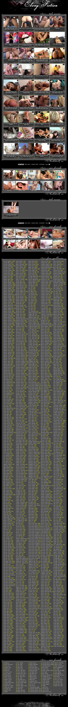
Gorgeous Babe (32, 397)
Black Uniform (19, 273)
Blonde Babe (19, 282)
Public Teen (44, 594)
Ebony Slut (31, 262)
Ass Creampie (7, 453)
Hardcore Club (32, 450)
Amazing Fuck (7, 368)
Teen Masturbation (58, 488)
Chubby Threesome (20, 464)
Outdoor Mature (45, 499)
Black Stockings (20, 264)
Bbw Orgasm (6, 497)
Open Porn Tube (59, 685)
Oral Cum (43, 479)
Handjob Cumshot (33, 443)
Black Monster (7, 635)
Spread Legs (56, 399)
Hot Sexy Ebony (34, 667)
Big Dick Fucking (8, 584)
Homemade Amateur (33, 462)
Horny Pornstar (32, 497)
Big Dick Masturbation (9, 585)
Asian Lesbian (7, 431)
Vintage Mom (56, 568)
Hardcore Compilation (34, 452)
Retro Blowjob (44, 650)
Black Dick (6, 623)
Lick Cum (43, 306)
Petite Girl (44, 522)
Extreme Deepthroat (33, 276)
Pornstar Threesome (46, 555)
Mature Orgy (44, 367)
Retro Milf (56, 265)
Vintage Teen (56, 573)
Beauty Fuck (7, 520)
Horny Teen (31, 500)
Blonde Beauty (19, 284)
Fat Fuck (31, 297)
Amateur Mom (7, 328)
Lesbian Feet (32, 646)
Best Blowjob (7, 532)
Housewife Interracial (34, 505)
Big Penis (6, 590)
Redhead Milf (44, 640)
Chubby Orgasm (19, 459)
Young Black (56, 626)
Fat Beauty (31, 291)
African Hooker (7, 268)
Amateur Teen (7, 356)
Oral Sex (43, 484)
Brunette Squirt (20, 382)
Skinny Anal (56, 332)
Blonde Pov (19, 308)
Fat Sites (32, 685)
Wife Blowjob (56, 600)
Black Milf (6, 632)
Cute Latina (19, 550)
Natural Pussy (44, 464)
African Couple (7, 264)
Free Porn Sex (58, 682)
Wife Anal (55, 599)
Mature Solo (44, 371)
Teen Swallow (56, 514)
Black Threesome (20, 270)
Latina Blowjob (32, 597)
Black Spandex (19, 261)
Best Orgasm (7, 538)
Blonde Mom (19, 303)
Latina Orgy (32, 614)
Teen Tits (55, 518)
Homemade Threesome (33, 478)
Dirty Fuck (19, 578)
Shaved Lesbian (57, 314)
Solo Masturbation (58, 381)
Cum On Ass (19, 526)
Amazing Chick (7, 367)
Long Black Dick (45, 315)
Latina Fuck (32, 602)
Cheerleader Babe (20, 440)
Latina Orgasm (32, 612)
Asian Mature (7, 434)
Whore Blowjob (57, 591)
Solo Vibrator (57, 390)
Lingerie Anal (44, 309)
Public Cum (44, 585)
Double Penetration (21, 597)
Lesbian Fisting (33, 650)
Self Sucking (56, 288)
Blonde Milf (19, 302)
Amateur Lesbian (8, 324)
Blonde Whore (19, 317)
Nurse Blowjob (44, 468)
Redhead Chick (44, 632)
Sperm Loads (56, 397)
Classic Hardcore (20, 467)
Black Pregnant (7, 644)
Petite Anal (44, 515)
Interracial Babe (33, 525)
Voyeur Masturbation (58, 576)
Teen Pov (55, 497)
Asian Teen (6, 450)
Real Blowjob (44, 615)
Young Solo (56, 643)
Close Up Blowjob (20, 473)
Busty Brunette (20, 405)
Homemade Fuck (32, 470)
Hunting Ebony (33, 670)
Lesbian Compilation (34, 640)
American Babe (7, 373)
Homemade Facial (33, 467)
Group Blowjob (32, 409)
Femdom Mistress (33, 315)
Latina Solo (32, 620)
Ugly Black (56, 549)
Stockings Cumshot (58, 405)
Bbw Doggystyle (7, 484)
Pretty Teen (44, 582)
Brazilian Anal (20, 335)
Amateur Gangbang (8, 315)
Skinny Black (56, 335)
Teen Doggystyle (57, 468)
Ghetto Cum (31, 375)
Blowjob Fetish (20, 320)
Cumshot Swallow (20, 540)
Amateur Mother (7, 329)
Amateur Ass (7, 278)
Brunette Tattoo (20, 384)
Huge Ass (31, 506)
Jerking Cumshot (33, 570)
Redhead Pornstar (45, 641)
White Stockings (57, 590)
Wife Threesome (57, 602)
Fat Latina (31, 299)
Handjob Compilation (34, 441)
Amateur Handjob (8, 318)
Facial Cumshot (32, 281)
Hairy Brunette (32, 425)
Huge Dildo (31, 512)
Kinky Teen (31, 587)
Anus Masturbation (8, 408)
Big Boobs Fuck (7, 562)
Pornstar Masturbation (47, 546)
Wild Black (56, 606)
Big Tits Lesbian (8, 597)
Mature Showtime (59, 663)
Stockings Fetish (57, 406)
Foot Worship (32, 349)
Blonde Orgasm (19, 305)
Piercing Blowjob (45, 528)
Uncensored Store (46, 238)
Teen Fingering (57, 475)
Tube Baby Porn (21, 679)
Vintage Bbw (56, 558)
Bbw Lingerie (7, 493)
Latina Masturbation (34, 608)
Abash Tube (46, 249)
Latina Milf (32, 609)
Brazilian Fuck (20, 338)
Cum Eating (19, 522)
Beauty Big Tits (8, 517)
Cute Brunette (19, 547)
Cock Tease (19, 487)
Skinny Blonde (57, 337)
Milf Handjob (44, 397)
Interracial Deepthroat (35, 535)
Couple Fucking (20, 505)
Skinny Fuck (56, 341)
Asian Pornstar (7, 440)
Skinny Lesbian (57, 344)
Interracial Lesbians (34, 546)
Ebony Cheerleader (20, 614)
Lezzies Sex (46, 688)
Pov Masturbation (45, 562)
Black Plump (7, 640)
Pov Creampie (44, 559)
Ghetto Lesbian (32, 376)
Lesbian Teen (44, 297)
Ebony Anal (19, 603)
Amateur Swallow (8, 352)
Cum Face (18, 523)
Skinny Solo (56, 352)
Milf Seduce (44, 411)
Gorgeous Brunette (33, 400)
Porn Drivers (9, 238)
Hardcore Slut (32, 459)
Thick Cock (56, 525)
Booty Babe (19, 329)
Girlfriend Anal (33, 382)
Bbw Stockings (7, 508)
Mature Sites (58, 664)
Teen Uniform (56, 522)
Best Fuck (6, 535)
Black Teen (19, 268)
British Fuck (19, 344)
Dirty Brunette (20, 575)
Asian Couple (7, 421)
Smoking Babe (56, 368)
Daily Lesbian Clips (35, 682)
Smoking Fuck (56, 375)
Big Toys (6, 600)
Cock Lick (18, 484)
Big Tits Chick (7, 594)
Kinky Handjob (32, 582)
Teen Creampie (57, 459)
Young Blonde (56, 628)
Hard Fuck (31, 446)
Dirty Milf (19, 581)
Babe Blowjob (7, 467)
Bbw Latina (6, 490)
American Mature (8, 375)
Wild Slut (55, 614)
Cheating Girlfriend (21, 431)
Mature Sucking (45, 375)
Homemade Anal (32, 464)
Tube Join (34, 179)
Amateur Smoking (8, 343)
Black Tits (19, 271)
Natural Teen (44, 465)
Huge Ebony (31, 514)
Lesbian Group (44, 261)
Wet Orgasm (56, 581)
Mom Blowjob (44, 428)
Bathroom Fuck (7, 476)
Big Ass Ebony (7, 550)
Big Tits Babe (7, 593)
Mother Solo (44, 458)
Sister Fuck (56, 328)
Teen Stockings (57, 509)
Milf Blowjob (44, 385)
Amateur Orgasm (7, 332)
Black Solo (6, 650)
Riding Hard (56, 278)
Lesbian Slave (44, 284)
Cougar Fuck (19, 497)
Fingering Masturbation (35, 324)
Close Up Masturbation (22, 478)
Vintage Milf (56, 567)
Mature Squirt (44, 373)
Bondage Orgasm (20, 324)
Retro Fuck (56, 262)
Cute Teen (18, 555)
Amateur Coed (7, 293)
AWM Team (28, 703)
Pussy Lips (44, 605)
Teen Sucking (56, 512)
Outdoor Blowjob (45, 491)
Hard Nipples (32, 447)
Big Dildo (6, 587)
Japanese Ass (32, 559)
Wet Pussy (55, 584)
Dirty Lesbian (19, 579)
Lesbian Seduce (45, 282)
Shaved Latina (57, 312)
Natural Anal (44, 459)
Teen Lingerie (57, 487)
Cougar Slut (19, 500)
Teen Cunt (55, 462)
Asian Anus (6, 412)
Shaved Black (56, 305)
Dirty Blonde (19, 573)
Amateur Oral (7, 331)
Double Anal (19, 591)
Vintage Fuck (56, 561)
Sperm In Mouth (57, 393)
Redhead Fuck (44, 635)
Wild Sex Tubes (22, 249)
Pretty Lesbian (45, 579)
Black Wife (19, 278)
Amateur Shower (7, 341)
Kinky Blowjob (32, 581)
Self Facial (56, 287)
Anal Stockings (7, 399)
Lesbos (44, 685)
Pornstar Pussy (45, 550)
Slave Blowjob (57, 356)
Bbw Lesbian (7, 491)
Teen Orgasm (56, 490)
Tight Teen (56, 543)
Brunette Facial (20, 364)
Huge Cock (31, 509)
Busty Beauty (19, 402)
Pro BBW (57, 669)
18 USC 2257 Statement (38, 703)
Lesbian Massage (45, 265)
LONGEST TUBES (34, 164)
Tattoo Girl (56, 438)
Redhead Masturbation (46, 638)
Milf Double (44, 391)
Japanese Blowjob (33, 562)
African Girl (7, 267)
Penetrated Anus (45, 509)
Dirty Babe (19, 572)
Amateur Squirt (7, 346)
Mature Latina (44, 358)
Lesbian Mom (44, 270)
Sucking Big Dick (57, 421)
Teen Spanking (57, 506)
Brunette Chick (20, 358)
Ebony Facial (19, 622)
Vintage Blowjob (57, 559)
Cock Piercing (19, 485)
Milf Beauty (44, 382)
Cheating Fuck (19, 429)
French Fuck (32, 356)
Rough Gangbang (57, 281)
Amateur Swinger (8, 353)
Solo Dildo (56, 378)
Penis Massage (44, 511)
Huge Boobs (31, 508)
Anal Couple (7, 384)
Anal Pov (6, 397)
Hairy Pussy (32, 438)
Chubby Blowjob (20, 450)
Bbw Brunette (7, 481)
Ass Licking (7, 459)
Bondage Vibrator (20, 326)
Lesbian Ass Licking (34, 634)
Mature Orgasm (44, 365)
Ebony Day (20, 688)
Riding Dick (56, 274)
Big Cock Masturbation (9, 575)
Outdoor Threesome (45, 500)
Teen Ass (55, 444)
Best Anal (6, 529)
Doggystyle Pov (20, 590)
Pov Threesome (44, 570)
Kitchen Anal (32, 591)
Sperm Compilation (58, 391)
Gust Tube (20, 666)
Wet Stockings (57, 585)
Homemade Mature (33, 473)
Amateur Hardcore (8, 320)
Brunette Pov (19, 376)
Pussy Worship (44, 612)
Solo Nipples (56, 382)
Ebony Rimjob (32, 261)
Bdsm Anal (6, 512)
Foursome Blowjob (33, 350)
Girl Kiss (31, 381)
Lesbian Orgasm (45, 273)
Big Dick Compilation (9, 581)
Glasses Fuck (32, 394)
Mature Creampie (45, 343)
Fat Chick (31, 296)
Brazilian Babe (20, 337)
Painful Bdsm (44, 502)
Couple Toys (19, 511)
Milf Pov (43, 408)
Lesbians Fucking (45, 305)
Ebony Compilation (20, 617)
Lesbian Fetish (32, 647)
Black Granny (7, 626)
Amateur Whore (7, 361)
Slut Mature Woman (59, 670)
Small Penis (56, 365)
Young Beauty (56, 625)
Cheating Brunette (20, 428)
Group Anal (31, 408)
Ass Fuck (6, 458)
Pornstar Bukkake (45, 538)
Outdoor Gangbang (45, 494)
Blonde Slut (19, 311)
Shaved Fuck (56, 311)
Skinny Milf (56, 347)
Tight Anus (56, 535)
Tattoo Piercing (57, 441)
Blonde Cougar (19, 290)
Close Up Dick (19, 475)
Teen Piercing (57, 496)
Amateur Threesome (8, 358)
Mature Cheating (45, 340)
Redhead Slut (44, 643)
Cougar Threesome (20, 502)
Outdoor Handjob (45, 496)
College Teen (19, 494)
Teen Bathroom (57, 447)
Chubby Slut (19, 461)
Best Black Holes (22, 682)
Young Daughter (57, 637)
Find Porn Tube (59, 684)
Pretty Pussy (44, 581)
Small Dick (56, 364)
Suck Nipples (56, 415)
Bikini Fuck (7, 605)
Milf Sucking (44, 418)
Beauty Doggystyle (8, 518)
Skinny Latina (57, 343)
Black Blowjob (7, 615)
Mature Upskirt (45, 379)
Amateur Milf (7, 326)
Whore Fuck (56, 593)
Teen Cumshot (56, 461)
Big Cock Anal (7, 565)
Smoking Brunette (57, 373)
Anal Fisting (7, 390)
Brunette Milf (19, 370)
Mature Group (44, 352)
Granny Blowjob (32, 405)
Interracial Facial (33, 538)
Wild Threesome (57, 617)
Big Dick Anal (7, 578)
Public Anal (44, 584)
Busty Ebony (19, 409)
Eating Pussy (19, 599)
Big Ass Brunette (8, 547)
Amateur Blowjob (8, 284)
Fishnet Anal (32, 340)
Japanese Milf (32, 567)
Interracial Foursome (34, 540)
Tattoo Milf (56, 440)
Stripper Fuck (57, 411)
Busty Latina (19, 412)
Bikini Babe (7, 603)
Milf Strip (44, 417)
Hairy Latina (32, 431)
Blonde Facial (19, 293)
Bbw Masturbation (8, 494)
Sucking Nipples (57, 429)
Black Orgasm (7, 637)
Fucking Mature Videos (48, 663)
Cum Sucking (19, 534)
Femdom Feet (32, 314)
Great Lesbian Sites (48, 670)
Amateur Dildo (7, 306)
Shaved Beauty (57, 303)
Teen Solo (55, 505)
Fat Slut (31, 308)
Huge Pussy (31, 518)
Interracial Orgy (33, 552)
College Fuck (19, 490)
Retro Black (44, 647)
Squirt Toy (56, 403)
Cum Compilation (20, 520)
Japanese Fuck (32, 564)
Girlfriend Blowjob (33, 384)
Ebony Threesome (33, 268)
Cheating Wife (19, 438)
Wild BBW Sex (58, 673)
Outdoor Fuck (44, 493)
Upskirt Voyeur (57, 552)
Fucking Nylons (46, 666)
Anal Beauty (7, 379)
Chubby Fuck (19, 452)
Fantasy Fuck (32, 284)
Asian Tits (6, 452)
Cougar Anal (19, 496)
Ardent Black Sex (22, 681)
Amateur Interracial (9, 321)
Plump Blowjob (44, 531)
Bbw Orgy (6, 499)
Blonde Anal (19, 281)
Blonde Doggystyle (20, 291)
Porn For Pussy (59, 679)
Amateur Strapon (8, 347)
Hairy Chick (32, 426)
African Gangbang (8, 265)
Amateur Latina (7, 323)
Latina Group (32, 603)
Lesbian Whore (44, 303)
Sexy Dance (56, 296)
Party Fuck (44, 506)
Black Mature (7, 631)
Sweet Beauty (56, 435)
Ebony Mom (18, 644)
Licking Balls (44, 308)
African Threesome (8, 274)
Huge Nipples (32, 517)
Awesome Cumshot (8, 464)
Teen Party (56, 494)
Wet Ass (55, 578)
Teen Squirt (56, 508)
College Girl (19, 491)
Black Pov (6, 643)
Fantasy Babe (32, 282)
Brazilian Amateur (20, 334)
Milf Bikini (44, 384)
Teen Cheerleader (57, 455)
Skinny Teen (56, 353)
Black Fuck (6, 625)
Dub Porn (9, 190)
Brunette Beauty (20, 350)
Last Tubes (34, 190)
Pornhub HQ (46, 190)
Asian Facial (7, 423)
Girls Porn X (58, 678)
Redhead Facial (45, 634)
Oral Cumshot (44, 481)
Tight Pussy (56, 541)
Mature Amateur (45, 326)
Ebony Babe (19, 605)
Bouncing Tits (19, 332)
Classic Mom (19, 468)
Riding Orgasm (57, 279)
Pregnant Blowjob (45, 572)
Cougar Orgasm (19, 499)
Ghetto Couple (32, 373)
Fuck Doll (31, 358)
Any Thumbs (20, 663)
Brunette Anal (19, 347)
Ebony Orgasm (19, 646)
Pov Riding (44, 567)
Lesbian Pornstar (45, 278)
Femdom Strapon (32, 317)
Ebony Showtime (34, 664)
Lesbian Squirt (45, 290)
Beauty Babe (7, 515)
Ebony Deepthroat (20, 620)
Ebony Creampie (20, 618)
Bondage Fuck (19, 323)
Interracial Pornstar (34, 555)
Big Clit (6, 564)
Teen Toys (55, 520)
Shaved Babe (56, 300)
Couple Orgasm (19, 508)
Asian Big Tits (7, 417)
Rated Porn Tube (22, 673)
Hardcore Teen (32, 461)
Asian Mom (6, 437)
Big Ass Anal (7, 540)
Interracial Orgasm (33, 550)
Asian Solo (6, 447)
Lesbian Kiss (44, 262)
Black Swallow (19, 265)
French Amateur (32, 353)
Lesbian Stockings (45, 291)
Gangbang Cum (32, 361)
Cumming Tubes (33, 681)
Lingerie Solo (44, 311)
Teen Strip (56, 511)
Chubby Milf (19, 458)
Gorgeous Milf (32, 403)
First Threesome (33, 335)
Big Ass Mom (7, 556)
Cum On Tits (19, 532)
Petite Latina (44, 523)
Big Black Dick (7, 561)
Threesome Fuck (57, 529)
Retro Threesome (57, 268)
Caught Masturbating (21, 425)
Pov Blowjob (44, 556)
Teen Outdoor (56, 493)
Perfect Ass (44, 512)
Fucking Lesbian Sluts (36, 688)
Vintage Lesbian (57, 562)
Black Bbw (6, 612)
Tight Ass (55, 537)
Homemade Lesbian (33, 471)
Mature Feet (44, 346)
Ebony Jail (19, 634)
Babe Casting (7, 468)
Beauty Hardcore (8, 522)
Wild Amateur (56, 603)
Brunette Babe (19, 349)
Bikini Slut (7, 606)
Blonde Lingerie (20, 300)
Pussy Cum (43, 596)
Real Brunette (44, 617)
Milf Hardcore (44, 399)
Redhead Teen (44, 644)
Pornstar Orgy (44, 549)
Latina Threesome (33, 625)
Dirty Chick (19, 576)
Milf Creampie (44, 387)
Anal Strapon (7, 400)
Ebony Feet (19, 623)
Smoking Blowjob (57, 371)
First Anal (31, 329)
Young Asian (56, 622)
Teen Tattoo (56, 515)
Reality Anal (44, 625)
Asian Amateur (7, 409)
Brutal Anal (19, 390)
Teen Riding (56, 500)
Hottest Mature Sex (47, 675)
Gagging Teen (32, 359)
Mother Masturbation (46, 453)
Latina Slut (32, 618)
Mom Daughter (44, 429)
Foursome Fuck (32, 352)
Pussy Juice (44, 602)
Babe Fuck (6, 471)
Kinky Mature (32, 585)
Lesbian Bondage (33, 638)
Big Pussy (6, 591)
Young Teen (56, 644)
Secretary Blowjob (58, 284)
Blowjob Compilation (21, 318)
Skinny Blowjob (57, 338)
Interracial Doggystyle (35, 537)
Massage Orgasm (45, 323)
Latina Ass (31, 596)
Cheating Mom (19, 435)
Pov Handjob (44, 561)
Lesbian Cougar (32, 641)
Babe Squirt (7, 475)
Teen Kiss (55, 485)
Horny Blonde (32, 482)
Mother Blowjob (45, 450)
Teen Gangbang (57, 479)
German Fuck (32, 367)
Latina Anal (32, 594)
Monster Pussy (44, 446)
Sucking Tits (56, 431)
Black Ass (6, 609)
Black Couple (7, 622)
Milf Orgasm (44, 403)
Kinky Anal (31, 579)
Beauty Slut (7, 528)
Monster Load (44, 444)
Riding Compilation (58, 271)
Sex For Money (57, 290)
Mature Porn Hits (47, 691)
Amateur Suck (7, 350)
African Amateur (8, 261)
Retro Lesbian (57, 264)
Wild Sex (55, 612)
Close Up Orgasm (20, 479)
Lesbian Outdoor (45, 276)
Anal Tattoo (7, 402)
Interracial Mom (33, 549)
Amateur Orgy (7, 334)
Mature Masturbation (46, 362)
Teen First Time (57, 476)
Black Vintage (19, 274)
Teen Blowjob (56, 452)
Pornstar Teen (44, 553)
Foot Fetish (32, 347)
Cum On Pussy (19, 531)
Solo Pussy (56, 385)
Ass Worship (7, 462)
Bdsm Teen (6, 514)
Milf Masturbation (45, 402)
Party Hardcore (45, 508)
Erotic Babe (32, 270)
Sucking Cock (56, 425)
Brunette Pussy (20, 378)
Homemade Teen (32, 476)
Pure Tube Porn (21, 672)
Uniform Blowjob (57, 550)
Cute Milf (18, 553)
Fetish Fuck (32, 320)
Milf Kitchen (44, 400)
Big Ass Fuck (7, 552)
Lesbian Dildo (32, 643)
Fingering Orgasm (33, 326)
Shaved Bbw (56, 302)
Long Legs (43, 318)
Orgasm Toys (44, 487)
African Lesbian (8, 270)
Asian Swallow (7, 449)
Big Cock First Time (9, 572)
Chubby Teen (19, 462)
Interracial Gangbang (34, 543)
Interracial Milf (33, 547)
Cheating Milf (19, 434)
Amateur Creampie (8, 299)
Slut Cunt (55, 361)
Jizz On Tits (32, 575)
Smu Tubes (20, 678)
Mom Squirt (44, 437)
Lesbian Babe (32, 635)
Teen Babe (55, 446)
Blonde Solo (19, 312)
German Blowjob (32, 365)
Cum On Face (19, 528)
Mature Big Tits (45, 334)
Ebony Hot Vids (21, 691)
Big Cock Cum (7, 570)
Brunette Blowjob (20, 355)
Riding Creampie (57, 273)
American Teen (7, 378)
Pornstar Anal (44, 534)
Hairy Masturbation (33, 434)
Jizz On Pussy (32, 573)
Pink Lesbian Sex (59, 666)
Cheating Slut (19, 437)
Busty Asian (19, 399)
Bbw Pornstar (7, 500)
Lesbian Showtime (47, 678)
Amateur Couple (7, 297)
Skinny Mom (56, 349)
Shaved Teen (56, 320)
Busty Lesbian (19, 414)
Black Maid (6, 629)
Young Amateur (57, 618)
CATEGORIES (41, 164)
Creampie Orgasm (20, 518)
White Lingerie (57, 588)
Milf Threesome (45, 421)
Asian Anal (6, 411)
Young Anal (56, 620)
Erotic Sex (31, 273)
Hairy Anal (31, 417)
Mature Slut (44, 370)
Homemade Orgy (32, 475)
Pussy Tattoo (44, 609)
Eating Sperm (19, 600)
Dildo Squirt (19, 568)
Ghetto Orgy (32, 378)
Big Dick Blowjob (8, 579)
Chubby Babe (19, 447)
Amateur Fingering (8, 312)
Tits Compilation (57, 544)
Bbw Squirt (6, 506)
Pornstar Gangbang (45, 544)
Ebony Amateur (19, 602)
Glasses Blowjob (33, 391)
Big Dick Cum (7, 582)
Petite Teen (44, 526)
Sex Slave (55, 293)
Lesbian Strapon (45, 293)
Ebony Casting (19, 612)
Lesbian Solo (44, 287)
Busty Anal (19, 397)
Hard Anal (31, 444)
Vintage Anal (56, 555)
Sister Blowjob (57, 326)
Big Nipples (7, 588)
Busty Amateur (19, 396)
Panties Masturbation (46, 503)
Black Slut (6, 649)
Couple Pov (19, 509)
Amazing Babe (7, 364)
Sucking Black (57, 423)
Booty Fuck (19, 331)
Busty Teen (19, 420)
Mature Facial (44, 344)
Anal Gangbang (7, 393)
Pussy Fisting (44, 597)
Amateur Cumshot (8, 302)
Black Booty (7, 617)
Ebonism (9, 179)
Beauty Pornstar (8, 525)
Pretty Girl (44, 578)
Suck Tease (56, 417)
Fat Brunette (32, 294)
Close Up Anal (19, 471)
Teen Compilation (57, 458)
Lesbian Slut (44, 285)
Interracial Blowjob (34, 528)
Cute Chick (19, 549)
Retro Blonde (44, 649)
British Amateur (20, 341)
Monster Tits (44, 447)
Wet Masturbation (57, 579)
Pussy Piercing (45, 606)
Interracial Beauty (33, 526)
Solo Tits (55, 387)
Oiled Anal (44, 471)
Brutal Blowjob (20, 391)
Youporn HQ (34, 249)
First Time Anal (33, 337)
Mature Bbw (44, 331)
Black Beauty (7, 614)
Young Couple (56, 634)
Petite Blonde (44, 518)
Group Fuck (31, 411)
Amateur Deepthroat (8, 305)
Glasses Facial (32, 393)
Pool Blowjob (44, 532)
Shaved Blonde (57, 306)
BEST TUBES (20, 164)
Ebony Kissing (19, 637)
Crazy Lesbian (19, 515)
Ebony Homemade (20, 632)
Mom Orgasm (44, 434)
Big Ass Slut (7, 558)
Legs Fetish (32, 628)
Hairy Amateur (32, 415)
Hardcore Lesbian (33, 453)
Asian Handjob (7, 428)
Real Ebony (44, 622)
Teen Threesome (57, 517)
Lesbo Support (46, 684)
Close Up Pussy (20, 481)
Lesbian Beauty (32, 637)
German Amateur (32, 362)
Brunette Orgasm (20, 373)
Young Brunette (57, 629)
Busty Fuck (19, 411)
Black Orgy (6, 638)
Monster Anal (44, 440)
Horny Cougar (32, 487)
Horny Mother (32, 496)
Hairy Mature (32, 435)
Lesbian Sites (46, 679)
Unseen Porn (59, 238)
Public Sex (44, 593)
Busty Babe (19, 400)
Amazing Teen (7, 371)
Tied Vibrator (57, 532)
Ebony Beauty (19, 608)
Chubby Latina (19, 453)
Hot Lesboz (45, 673)
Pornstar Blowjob (45, 537)
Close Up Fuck (19, 476)
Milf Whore (44, 425)
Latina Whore (32, 626)
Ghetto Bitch (32, 371)
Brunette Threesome (21, 387)
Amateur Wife (7, 362)
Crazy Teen (19, 517)
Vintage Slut (56, 572)
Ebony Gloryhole (20, 631)
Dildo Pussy (19, 567)
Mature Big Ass (45, 332)
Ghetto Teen (32, 379)
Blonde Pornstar (20, 306)
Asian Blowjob (7, 418)
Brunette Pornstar (20, 375)
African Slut (7, 271)
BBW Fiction (33, 675)
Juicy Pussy (32, 578)
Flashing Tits (32, 346)
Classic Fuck (19, 465)
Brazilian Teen (20, 340)
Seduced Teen (56, 285)
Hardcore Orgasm (33, 456)
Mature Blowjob (45, 337)
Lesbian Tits (44, 300)
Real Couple (44, 620)
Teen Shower (56, 502)
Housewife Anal (32, 503)
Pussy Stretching (45, 608)
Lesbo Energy (46, 681)
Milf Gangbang (44, 396)
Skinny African (57, 329)
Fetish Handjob (32, 321)
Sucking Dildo (57, 428)
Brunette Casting (20, 356)
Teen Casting (56, 453)
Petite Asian (44, 517)
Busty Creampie (20, 408)
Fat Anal (31, 287)
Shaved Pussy (56, 317)
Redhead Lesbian (45, 637)
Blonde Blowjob (20, 287)
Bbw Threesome (7, 511)
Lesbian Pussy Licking (47, 281)
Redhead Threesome (45, 646)
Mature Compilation (46, 341)
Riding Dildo (56, 276)
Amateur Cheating (8, 290)
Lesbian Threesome (45, 299)
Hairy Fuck (31, 429)
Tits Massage (56, 547)
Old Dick (43, 475)
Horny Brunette (32, 484)
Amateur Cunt (7, 303)
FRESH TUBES (27, 164)
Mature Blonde (44, 335)
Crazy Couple (19, 512)
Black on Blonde (20, 279)
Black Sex (6, 647)
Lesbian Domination (33, 644)
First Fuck (31, 332)
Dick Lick (18, 564)
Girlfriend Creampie (34, 385)
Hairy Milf (31, 437)
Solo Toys (55, 388)
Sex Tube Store (21, 676)
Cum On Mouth (19, 529)
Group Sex (31, 414)
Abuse (47, 703)
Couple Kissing (20, 506)
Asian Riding (7, 444)
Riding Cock (56, 270)
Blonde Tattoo (19, 314)
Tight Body (56, 538)
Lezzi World (46, 690)
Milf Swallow (44, 420)
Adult (59, 249)
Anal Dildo (6, 387)
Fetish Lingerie (33, 323)
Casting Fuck (19, 423)
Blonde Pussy (19, 309)
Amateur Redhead (8, 338)
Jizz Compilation (33, 572)
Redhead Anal (44, 628)
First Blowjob (32, 331)
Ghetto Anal (32, 370)
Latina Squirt (32, 622)
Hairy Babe (31, 420)
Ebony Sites (33, 666)
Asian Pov (6, 441)
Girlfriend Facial (33, 387)
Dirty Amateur (19, 570)
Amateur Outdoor (8, 335)
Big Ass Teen (7, 559)
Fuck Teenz (45, 667)
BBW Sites (32, 679)
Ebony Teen (31, 267)
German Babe (32, 364)
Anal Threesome (7, 403)
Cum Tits (18, 537)
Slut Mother (56, 362)
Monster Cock (44, 441)
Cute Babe (18, 544)
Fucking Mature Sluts (35, 691)
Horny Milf (31, 493)
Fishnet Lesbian (33, 341)
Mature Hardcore (45, 355)
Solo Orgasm (56, 384)
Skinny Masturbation (58, 346)
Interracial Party (33, 553)
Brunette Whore (20, 388)
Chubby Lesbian (20, 455)
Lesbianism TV (46, 676)
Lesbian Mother (45, 271)
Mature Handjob (45, 353)
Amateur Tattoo (7, 355)
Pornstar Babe (44, 535)
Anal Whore (6, 406)
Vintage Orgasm (57, 570)
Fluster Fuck (22, 190)
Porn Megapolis (59, 667)
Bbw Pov (5, 502)
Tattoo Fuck (56, 437)
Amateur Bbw (7, 281)
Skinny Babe (56, 334)
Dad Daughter (19, 556)
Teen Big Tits (57, 450)
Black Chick (7, 620)
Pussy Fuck (44, 600)
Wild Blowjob (56, 608)
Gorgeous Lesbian (33, 402)
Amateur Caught (7, 288)
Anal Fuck (6, 391)
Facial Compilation (33, 279)
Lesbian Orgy (44, 274)
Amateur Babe (7, 279)
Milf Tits (43, 423)
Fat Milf (31, 303)
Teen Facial (56, 471)
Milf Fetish (44, 393)
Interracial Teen (33, 556)
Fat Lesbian (32, 300)
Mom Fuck (43, 431)
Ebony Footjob (19, 625)
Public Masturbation (46, 591)
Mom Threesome (44, 438)
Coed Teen (18, 488)
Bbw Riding (6, 503)
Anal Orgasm (7, 394)
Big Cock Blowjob (8, 567)
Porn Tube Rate (21, 670)
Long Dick (43, 317)
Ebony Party (19, 649)
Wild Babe (55, 605)
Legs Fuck (31, 629)
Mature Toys (44, 378)
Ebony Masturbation (21, 640)
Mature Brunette (45, 338)
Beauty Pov (6, 526)
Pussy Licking (44, 603)
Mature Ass (44, 329)
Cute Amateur (19, 543)
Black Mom (6, 634)
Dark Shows (20, 687)
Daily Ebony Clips (22, 685)
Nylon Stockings (45, 470)
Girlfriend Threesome (34, 390)
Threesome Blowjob (58, 526)
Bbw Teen (6, 509)
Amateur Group (7, 317)
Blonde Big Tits (20, 285)
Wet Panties (56, 582)
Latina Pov (31, 617)
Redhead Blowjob (45, 631)
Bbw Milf (6, 496)
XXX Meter (57, 676)
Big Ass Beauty (7, 544)
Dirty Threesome (20, 585)
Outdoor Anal (44, 490)
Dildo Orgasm (19, 565)
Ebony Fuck (19, 626)
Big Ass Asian (7, 541)
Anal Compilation (8, 382)
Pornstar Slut (44, 552)
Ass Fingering (7, 455)
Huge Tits (31, 520)
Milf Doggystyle (45, 390)
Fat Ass (30, 288)
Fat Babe (31, 290)
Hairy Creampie (32, 428)
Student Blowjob (57, 412)
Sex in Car (56, 294)
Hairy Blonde (32, 423)
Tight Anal (56, 534)
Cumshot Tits (19, 541)
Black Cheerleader (8, 618)
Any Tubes (20, 664)
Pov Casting (44, 558)
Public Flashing (45, 588)
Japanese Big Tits (33, 561)
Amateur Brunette (8, 285)
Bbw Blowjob (7, 479)
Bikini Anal (7, 602)
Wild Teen (55, 615)
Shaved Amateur (57, 297)
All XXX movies (22, 179)
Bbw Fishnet (7, 485)
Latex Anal (31, 593)
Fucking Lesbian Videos (36, 690)
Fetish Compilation (33, 318)
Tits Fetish (56, 546)
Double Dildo (19, 594)
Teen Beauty (56, 449)
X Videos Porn (58, 681)
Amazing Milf (7, 370)
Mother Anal (44, 449)
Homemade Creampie (33, 465)
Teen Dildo (56, 467)
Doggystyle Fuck (20, 588)
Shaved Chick (56, 309)
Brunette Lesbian (20, 368)
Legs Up (30, 631)
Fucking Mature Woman (48, 664)
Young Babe (56, 623)
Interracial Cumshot (34, 534)
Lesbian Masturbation (46, 267)
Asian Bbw (6, 415)
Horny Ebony (32, 488)
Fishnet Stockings (33, 344)
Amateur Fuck (7, 314)
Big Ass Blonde (7, 546)
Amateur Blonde (7, 282)
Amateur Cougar (7, 296)
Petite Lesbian (45, 525)
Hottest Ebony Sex (34, 669)
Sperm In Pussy (57, 394)
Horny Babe (31, 479)
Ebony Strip (32, 265)
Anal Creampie (7, 385)
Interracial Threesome (34, 558)
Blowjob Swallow (20, 321)
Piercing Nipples (45, 529)
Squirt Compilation (58, 400)
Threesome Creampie (58, 528)
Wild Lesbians (57, 609)
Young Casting (57, 631)
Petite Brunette (45, 520)
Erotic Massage (32, 271)
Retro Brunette (57, 261)
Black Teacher (19, 267)
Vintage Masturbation (59, 564)
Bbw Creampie (7, 482)
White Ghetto (56, 587)
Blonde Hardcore (20, 297)
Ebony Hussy (33, 663)
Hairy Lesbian (32, 432)
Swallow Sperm (57, 434)
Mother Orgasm (44, 455)
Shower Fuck (56, 323)
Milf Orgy (43, 405)
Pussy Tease (44, 611)
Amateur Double (7, 309)
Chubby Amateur (20, 444)
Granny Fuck (32, 406)
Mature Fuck (44, 349)
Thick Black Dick (57, 523)
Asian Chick (7, 420)
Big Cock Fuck (7, 573)
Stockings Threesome (58, 409)
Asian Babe (6, 414)
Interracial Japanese (34, 544)
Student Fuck (56, 414)
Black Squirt (19, 262)
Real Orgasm (44, 623)
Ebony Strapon (32, 264)
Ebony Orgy (19, 647)
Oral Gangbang (44, 482)
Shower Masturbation (58, 324)
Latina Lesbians (33, 606)
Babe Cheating (7, 470)
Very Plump (58, 672)
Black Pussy (7, 646)
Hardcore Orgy (32, 458)
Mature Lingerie (45, 361)
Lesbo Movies (46, 682)
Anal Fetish (7, 388)
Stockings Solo (57, 408)
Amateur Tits (7, 359)
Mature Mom (44, 364)
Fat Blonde (31, 293)
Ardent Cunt (46, 179)
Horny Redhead (32, 499)
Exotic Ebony (32, 274)
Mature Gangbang (45, 350)
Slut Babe (55, 359)
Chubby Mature (19, 456)
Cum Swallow (19, 535)
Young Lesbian (57, 640)
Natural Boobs (44, 461)
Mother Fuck (44, 452)
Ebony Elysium (21, 690)
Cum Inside (19, 525)
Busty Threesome (20, 421)
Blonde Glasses (20, 296)
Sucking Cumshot (57, 426)
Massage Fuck (44, 320)
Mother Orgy (44, 456)
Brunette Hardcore (20, 367)
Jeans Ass (31, 568)
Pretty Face (44, 576)
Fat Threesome (32, 311)
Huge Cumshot (32, 511)
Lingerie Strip (45, 312)
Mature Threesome (45, 376)
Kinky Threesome (33, 588)
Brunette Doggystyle (21, 362)
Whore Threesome (57, 597)
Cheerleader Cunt (20, 441)
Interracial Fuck (33, 541)
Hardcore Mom (32, 455)
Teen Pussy (56, 499)
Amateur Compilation (9, 294)
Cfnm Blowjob (19, 426)
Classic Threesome (20, 470)
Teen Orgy (55, 491)
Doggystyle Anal (20, 587)
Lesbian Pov (44, 279)
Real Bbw (43, 614)
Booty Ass (18, 328)
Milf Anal (43, 381)
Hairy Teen (31, 440)
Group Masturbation (33, 412)
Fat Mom (30, 305)
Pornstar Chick (45, 540)
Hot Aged (45, 672)
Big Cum (5, 576)
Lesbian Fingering (33, 649)
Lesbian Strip (44, 294)
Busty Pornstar (20, 418)
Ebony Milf (19, 643)
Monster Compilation (46, 443)
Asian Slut (6, 446)
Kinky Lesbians (32, 584)
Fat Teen (31, 309)
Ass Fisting (7, 456)
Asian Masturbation (8, 432)
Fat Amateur (32, 285)
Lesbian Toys (44, 302)
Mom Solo (43, 435)
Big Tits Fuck (7, 596)
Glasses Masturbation (34, 396)
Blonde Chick (19, 288)
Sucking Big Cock (57, 420)
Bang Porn (59, 179)
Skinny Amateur (57, 331)
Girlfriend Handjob (33, 388)
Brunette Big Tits (20, 352)
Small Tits (56, 367)
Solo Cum (55, 376)
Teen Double (56, 470)
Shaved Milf (56, 315)
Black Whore (19, 276)
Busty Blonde (19, 403)
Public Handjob (45, 590)
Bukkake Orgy (19, 394)
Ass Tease (6, 461)
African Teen (7, 273)
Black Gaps (20, 684)
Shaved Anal (56, 299)
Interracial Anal (33, 523)
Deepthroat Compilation (22, 559)
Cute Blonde (19, 546)
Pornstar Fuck (44, 543)
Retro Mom (55, 267)
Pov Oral (43, 564)
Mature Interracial (46, 356)
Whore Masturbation (58, 594)
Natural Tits (44, 467)
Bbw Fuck (6, 487)
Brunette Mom (19, 371)
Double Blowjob (20, 593)
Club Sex (18, 482)
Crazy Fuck (19, 514)
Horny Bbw (31, 481)
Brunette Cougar (20, 359)
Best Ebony (6, 534)
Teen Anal (55, 443)
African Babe (7, 262)
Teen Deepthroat (57, 465)
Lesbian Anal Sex (33, 632)
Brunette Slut (19, 379)
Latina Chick (32, 599)
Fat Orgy (31, 306)
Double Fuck (19, 596)
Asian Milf (6, 435)
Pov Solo (43, 568)
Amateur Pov (7, 337)
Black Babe (6, 611)
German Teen (32, 368)
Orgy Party (44, 488)
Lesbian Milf (44, 268)
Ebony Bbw (18, 606)
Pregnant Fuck (44, 573)
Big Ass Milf (7, 555)
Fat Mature (31, 302)
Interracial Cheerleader (35, 529)
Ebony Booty (19, 611)
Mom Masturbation (45, 432)
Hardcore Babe (32, 449)
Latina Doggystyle (33, 600)
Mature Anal (44, 328)
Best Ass (6, 531)
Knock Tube (20, 669)
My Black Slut (33, 672)
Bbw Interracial (8, 488)
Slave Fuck (56, 358)
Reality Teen (44, 626)
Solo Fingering (57, 379)
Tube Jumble (34, 238)
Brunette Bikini (20, 353)
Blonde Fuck (19, 294)
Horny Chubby (32, 485)
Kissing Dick (32, 590)
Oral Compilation (45, 476)
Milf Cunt (43, 388)
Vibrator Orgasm (57, 553)
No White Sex (33, 673)
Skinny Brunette (57, 340)
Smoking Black (57, 370)
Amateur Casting (8, 287)
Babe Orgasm (7, 473)
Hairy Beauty (32, 421)
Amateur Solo (7, 344)
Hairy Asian (32, 418)
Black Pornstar (7, 641)
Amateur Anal (7, 276)
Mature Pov (44, 368)
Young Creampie (57, 635)
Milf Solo (43, 412)
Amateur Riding (7, 340)
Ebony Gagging (19, 628)
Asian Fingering (8, 425)
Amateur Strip (7, 349)
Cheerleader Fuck (20, 443)
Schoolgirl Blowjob (58, 282)
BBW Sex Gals (33, 676)
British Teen (19, 346)
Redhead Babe (44, 629)
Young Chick (56, 632)
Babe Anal (6, 465)
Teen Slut (55, 503)
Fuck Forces (59, 190)
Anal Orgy (6, 396)
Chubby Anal (19, 446)
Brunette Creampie (20, 361)
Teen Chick (56, 456)
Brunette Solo (19, 381)
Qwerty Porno (22, 238)
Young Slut (56, 641)
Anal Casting (7, 381)
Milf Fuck (43, 394)
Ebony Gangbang (20, 629)
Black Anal (6, 608)
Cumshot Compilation (21, 538)
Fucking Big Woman (34, 687)
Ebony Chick (19, 615)
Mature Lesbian (45, 359)
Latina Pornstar (33, 615)
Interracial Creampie (34, 532)
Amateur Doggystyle (8, 308)
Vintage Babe (56, 556)
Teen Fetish (56, 473)
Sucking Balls (57, 418)
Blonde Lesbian (20, 299)
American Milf (7, 376)
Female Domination (33, 312)
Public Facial (44, 587)
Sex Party (55, 291)
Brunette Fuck (19, 365)
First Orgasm (32, 334)
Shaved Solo (56, 318)
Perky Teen (44, 514)
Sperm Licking (57, 396)
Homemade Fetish (33, 468)
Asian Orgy (6, 438)
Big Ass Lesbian (8, 553)
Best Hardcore (7, 537)
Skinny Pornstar (57, 350)
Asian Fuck (6, 426)
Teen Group (56, 482)
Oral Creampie (44, 478)
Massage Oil (44, 321)
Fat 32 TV (32, 684)
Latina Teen (32, 623)
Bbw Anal (6, 478)
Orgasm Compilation (46, 485)
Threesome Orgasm (57, 531)
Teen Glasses (56, 481)
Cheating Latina (20, 432)
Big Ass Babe (7, 543)
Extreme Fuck (32, 278)
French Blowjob (32, 355)
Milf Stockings (45, 415)
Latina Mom (31, 611)
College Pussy (19, 493)
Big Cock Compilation (9, 568)
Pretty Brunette (45, 575)
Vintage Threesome (58, 575)
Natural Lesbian (45, 462)
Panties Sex (44, 505)
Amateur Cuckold (8, 300)
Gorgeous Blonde (33, 399)
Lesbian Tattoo (45, 296)
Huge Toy (31, 522)
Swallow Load (56, 432)
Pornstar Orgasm (45, 547)
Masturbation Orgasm (46, 324)
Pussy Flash (44, 599)
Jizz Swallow (32, 576)
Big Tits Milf (7, 599)
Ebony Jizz (19, 635)
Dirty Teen (19, 584)
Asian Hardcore (7, 429)
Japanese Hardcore (33, 565)
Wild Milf (55, 611)
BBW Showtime (33, 678)
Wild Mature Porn (59, 675)
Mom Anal (43, 426)
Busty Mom (18, 417)
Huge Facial (32, 515)
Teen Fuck (55, 478)
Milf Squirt (44, 414)
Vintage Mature (57, 565)
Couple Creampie (20, 503)
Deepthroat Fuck (20, 561)
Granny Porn (46, 669)
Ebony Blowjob (19, 609)
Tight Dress (56, 540)
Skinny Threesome (57, 355)
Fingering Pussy (33, 328)
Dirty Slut (19, 582)
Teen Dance (56, 464)
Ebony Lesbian (19, 638)
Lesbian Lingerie (45, 264)
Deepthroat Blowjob (21, 558)
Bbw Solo (6, 505)
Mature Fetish (44, 347)
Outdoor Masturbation (46, 497)
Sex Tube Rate (21, 675)
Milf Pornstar (44, 406)
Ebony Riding (19, 650)
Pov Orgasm (44, 565)
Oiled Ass (43, 473)
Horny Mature (32, 491)
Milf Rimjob (44, 409)
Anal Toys (6, 405)
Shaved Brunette (57, 308)
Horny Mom (31, 494)
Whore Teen (56, 596)
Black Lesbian (7, 628)
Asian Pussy (7, 443)
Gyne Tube (20, 667)
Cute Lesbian (19, 552)
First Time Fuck (33, 338)
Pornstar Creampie (45, 541)
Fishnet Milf (32, 343)
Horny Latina (32, 490)
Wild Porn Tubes (9, 249)
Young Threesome (57, 646)
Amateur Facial (7, 311)
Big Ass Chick (7, 549)
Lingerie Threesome (46, 314)
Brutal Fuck (19, 393)
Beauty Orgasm (7, 523)
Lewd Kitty (45, 687)
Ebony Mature (19, 641)
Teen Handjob (56, 484)
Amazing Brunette (8, 365)
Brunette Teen (19, 385)
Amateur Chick (7, 291)
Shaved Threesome (57, 321)
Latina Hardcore (33, 605)
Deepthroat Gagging (21, 562)
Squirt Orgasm (57, 402)
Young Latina (56, 638)
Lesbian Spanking (45, 288)
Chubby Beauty (19, 449)
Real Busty (44, 618)
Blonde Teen (19, 315)
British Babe (19, 343)
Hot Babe (31, 502)
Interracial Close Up (34, 531)
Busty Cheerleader (20, 406)
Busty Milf (19, 415)
